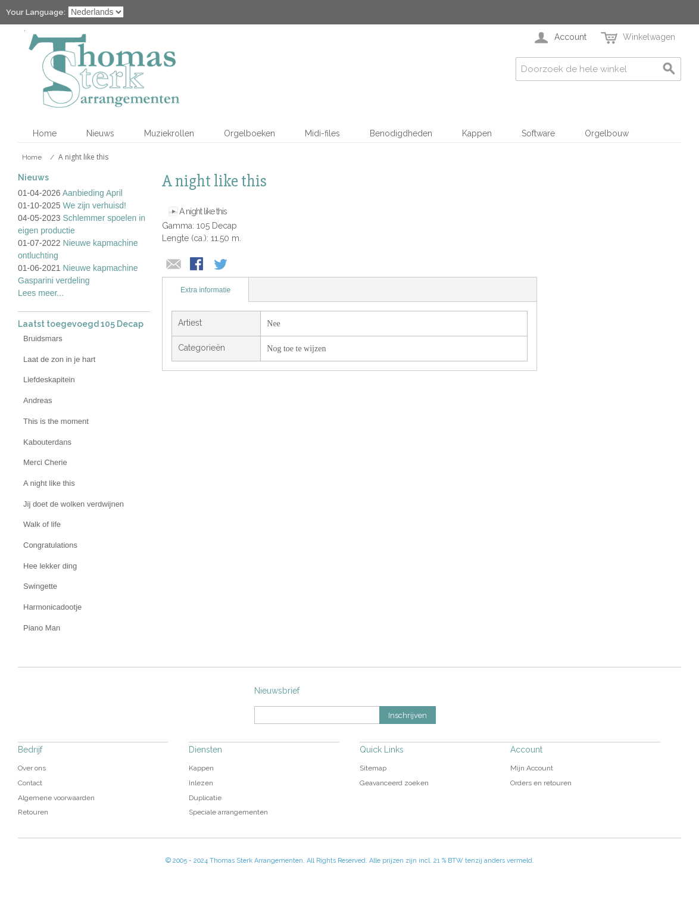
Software (538, 133)
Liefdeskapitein (49, 379)
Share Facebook (197, 265)
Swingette (40, 586)
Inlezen (201, 783)
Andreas (37, 400)
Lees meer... (41, 293)
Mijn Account (531, 768)
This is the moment (56, 421)
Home (45, 133)
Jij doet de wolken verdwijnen (73, 504)
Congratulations (50, 545)
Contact (30, 783)
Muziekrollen (169, 133)
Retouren (33, 812)
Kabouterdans (47, 442)
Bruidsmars (43, 338)
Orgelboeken (249, 133)
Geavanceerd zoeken (394, 783)
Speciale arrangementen (228, 812)
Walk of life (42, 524)
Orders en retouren (541, 783)
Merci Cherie (45, 462)
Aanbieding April (93, 193)
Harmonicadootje (52, 607)
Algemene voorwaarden (56, 798)
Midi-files (322, 133)
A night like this (203, 211)
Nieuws (100, 133)
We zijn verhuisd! (94, 205)
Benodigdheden (401, 133)
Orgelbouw (607, 133)
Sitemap (373, 768)
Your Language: (35, 12)
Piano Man (41, 627)
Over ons (32, 768)
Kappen (477, 133)
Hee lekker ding (50, 565)
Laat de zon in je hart (59, 359)
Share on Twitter (221, 265)
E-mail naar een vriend (174, 265)
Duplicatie (205, 798)
